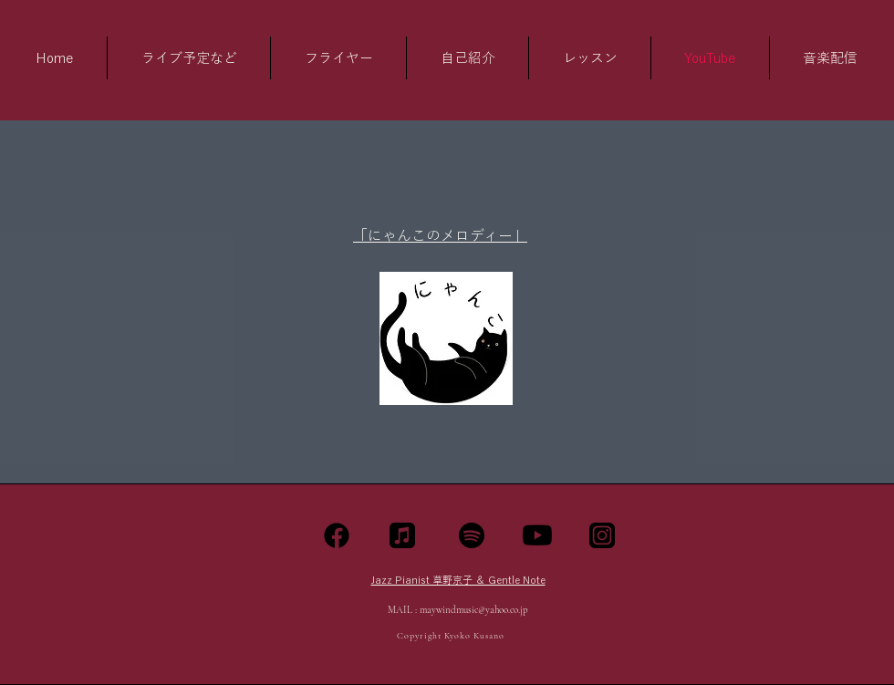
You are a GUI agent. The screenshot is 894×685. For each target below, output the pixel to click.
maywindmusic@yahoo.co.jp (474, 610)
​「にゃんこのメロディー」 (440, 235)
